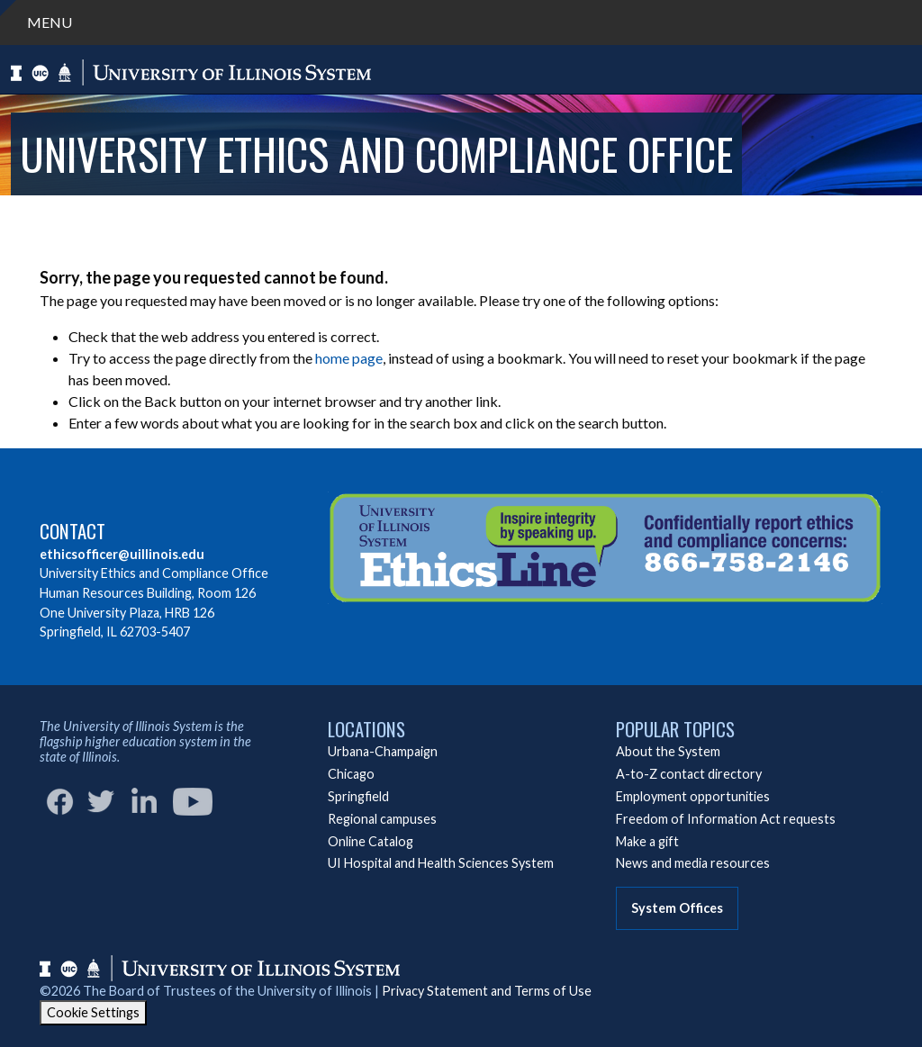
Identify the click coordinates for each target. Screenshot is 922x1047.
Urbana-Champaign (383, 751)
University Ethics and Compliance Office (376, 153)
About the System (668, 751)
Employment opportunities (693, 796)
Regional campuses (382, 818)
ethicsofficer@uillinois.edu (122, 554)
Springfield (358, 796)
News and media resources (693, 863)
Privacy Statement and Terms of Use (487, 990)
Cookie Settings (93, 1012)
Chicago (351, 773)
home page (349, 357)
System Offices (677, 908)
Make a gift (647, 841)
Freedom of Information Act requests (726, 818)
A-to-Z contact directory (689, 773)
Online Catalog (370, 841)
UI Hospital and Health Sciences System (441, 863)
